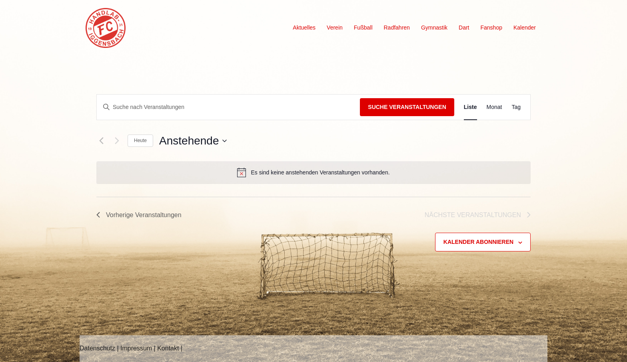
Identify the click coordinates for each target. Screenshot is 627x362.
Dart (464, 27)
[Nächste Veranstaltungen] (117, 141)
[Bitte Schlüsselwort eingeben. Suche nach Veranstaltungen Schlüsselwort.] (228, 107)
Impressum (136, 348)
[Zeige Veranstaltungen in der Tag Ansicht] (516, 107)
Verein (335, 27)
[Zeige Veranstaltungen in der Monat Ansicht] (494, 107)
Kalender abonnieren (478, 242)
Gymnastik (434, 27)
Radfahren (397, 27)
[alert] (313, 172)
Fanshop (491, 27)
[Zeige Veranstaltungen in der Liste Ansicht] (470, 107)
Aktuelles (304, 27)
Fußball (363, 27)
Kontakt (168, 348)
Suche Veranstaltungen (407, 107)
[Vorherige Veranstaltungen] (101, 141)
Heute (140, 140)
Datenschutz (97, 348)
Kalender (524, 27)
